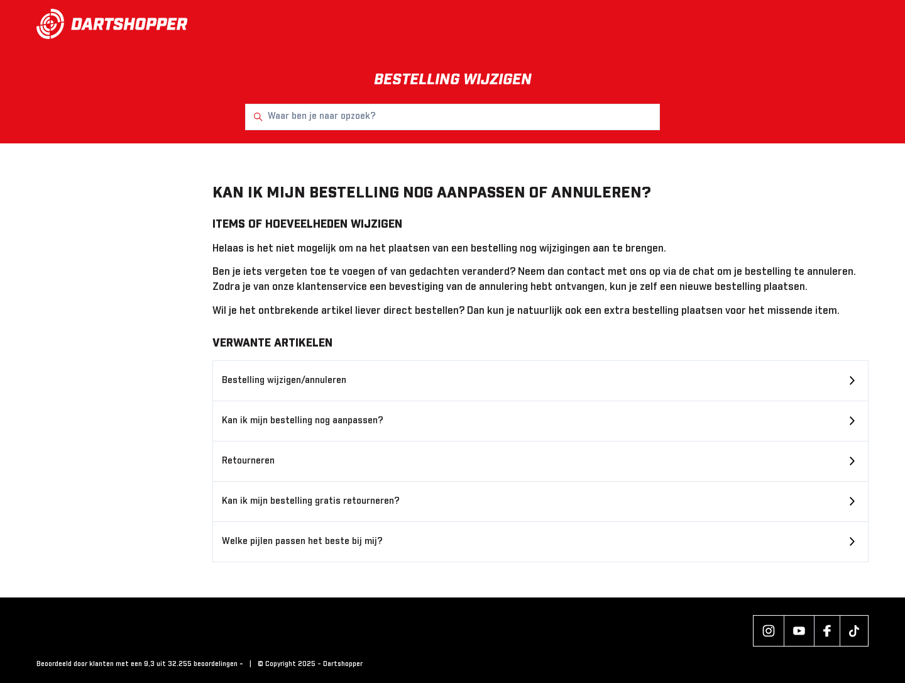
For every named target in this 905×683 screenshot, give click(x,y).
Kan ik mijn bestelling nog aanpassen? (302, 420)
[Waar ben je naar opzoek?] (452, 117)
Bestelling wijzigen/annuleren (284, 380)
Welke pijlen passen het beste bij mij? (302, 541)
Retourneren (248, 461)
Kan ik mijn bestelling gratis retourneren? (311, 501)
